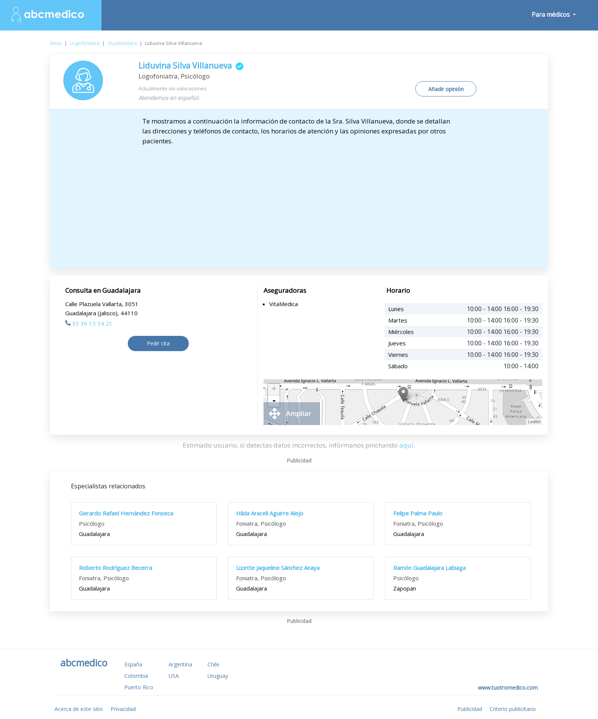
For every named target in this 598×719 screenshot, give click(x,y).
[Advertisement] (299, 203)
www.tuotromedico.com (508, 687)
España (133, 664)
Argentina (180, 664)
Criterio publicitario (513, 709)
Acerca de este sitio (79, 709)
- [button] (273, 401)
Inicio (56, 43)
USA (174, 675)
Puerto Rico (138, 687)
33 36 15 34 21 (89, 323)
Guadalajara (122, 43)
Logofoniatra (85, 43)
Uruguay (217, 675)
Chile (213, 664)
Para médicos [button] (551, 14)
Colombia (136, 675)
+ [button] (274, 389)
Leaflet (534, 421)
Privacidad (123, 709)
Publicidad (469, 709)
